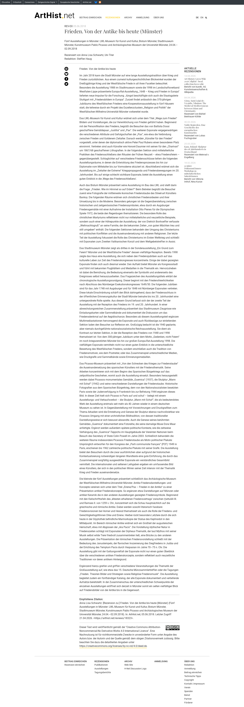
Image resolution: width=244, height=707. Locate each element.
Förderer (188, 702)
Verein (187, 687)
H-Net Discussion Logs (135, 668)
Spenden (188, 691)
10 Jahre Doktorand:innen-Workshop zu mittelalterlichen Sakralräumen (193, 170)
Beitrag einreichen (90, 17)
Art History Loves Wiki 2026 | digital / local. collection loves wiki (195, 81)
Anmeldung (142, 17)
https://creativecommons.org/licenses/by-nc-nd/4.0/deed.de (113, 646)
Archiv (128, 17)
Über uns (159, 17)
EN (201, 17)
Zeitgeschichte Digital (47, 2)
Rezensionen (112, 17)
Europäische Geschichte (69, 2)
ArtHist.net (87, 2)
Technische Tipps (192, 676)
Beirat (187, 695)
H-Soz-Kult (17, 2)
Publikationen (101, 665)
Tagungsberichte (102, 672)
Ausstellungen (101, 668)
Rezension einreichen (74, 665)
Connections (30, 2)
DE (197, 17)
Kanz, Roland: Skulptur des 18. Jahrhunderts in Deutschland (195, 149)
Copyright (189, 680)
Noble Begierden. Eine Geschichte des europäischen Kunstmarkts (194, 128)
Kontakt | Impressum (194, 683)
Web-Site (128, 665)
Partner (188, 699)
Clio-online (6, 2)
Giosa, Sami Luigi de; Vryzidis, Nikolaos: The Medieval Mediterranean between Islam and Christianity (196, 105)
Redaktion (189, 665)
